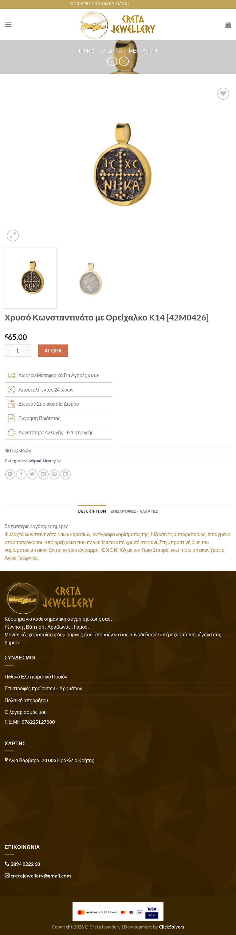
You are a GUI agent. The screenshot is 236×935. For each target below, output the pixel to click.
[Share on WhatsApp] (10, 474)
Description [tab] (92, 511)
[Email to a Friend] (43, 474)
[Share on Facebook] (21, 474)
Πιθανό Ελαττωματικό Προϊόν (36, 676)
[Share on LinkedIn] (66, 474)
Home (86, 51)
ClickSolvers (171, 926)
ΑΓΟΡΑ (53, 350)
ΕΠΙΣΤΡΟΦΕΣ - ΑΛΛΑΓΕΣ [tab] (134, 511)
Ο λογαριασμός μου (26, 712)
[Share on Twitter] (32, 474)
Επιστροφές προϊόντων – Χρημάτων (43, 688)
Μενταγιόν (143, 51)
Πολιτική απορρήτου (26, 700)
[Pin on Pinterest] (54, 474)
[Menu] (8, 24)
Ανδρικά (111, 51)
